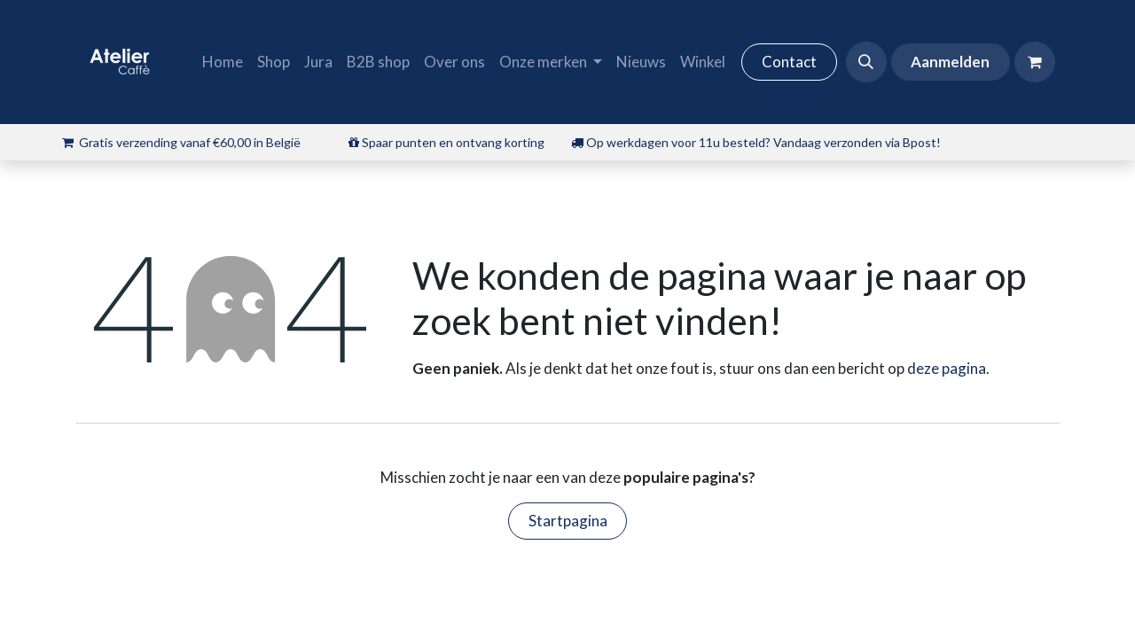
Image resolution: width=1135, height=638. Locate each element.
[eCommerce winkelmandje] (1034, 62)
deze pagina (946, 368)
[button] (866, 62)
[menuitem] (222, 62)
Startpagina (567, 520)
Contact (789, 61)
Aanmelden (950, 61)
